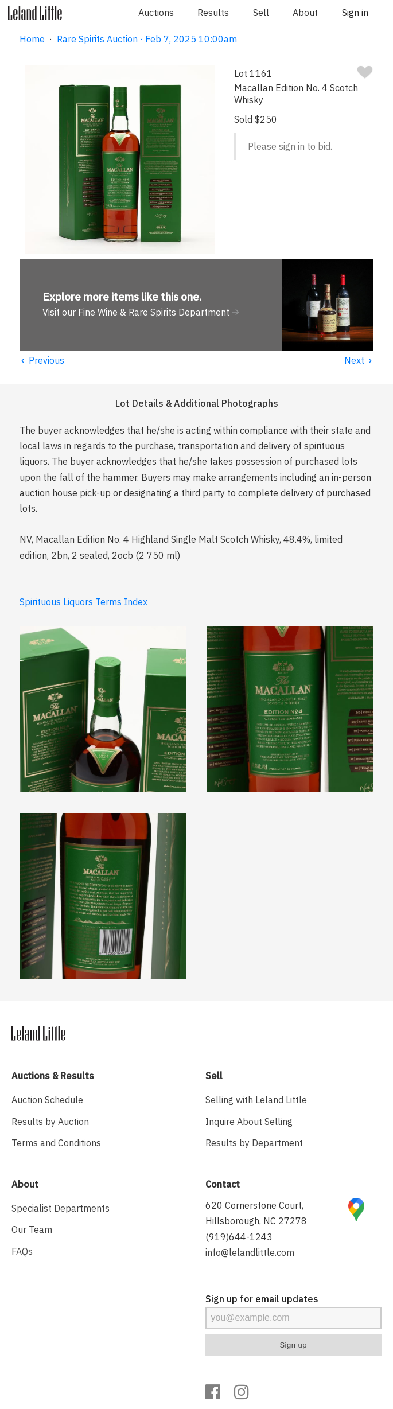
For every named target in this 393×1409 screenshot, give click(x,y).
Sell (261, 12)
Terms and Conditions (56, 1143)
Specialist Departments (60, 1208)
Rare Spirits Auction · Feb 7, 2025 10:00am (147, 39)
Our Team (31, 1229)
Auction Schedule (47, 1100)
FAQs (22, 1251)
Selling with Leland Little (256, 1100)
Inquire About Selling (249, 1121)
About (305, 12)
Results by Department (254, 1143)
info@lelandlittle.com (249, 1252)
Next (358, 360)
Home (32, 39)
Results (213, 12)
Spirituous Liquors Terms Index (83, 602)
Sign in (355, 12)
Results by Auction (50, 1121)
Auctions (156, 12)
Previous (42, 360)
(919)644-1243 (239, 1237)
